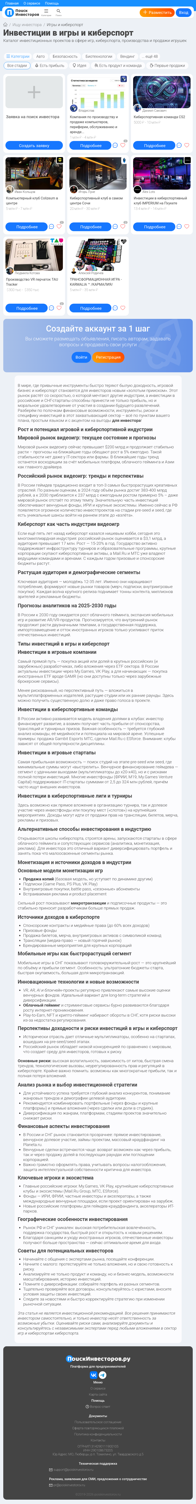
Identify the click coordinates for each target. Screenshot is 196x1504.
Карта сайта (98, 1394)
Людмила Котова (27, 273)
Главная (12, 3)
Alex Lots (148, 192)
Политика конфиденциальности (98, 1434)
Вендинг (127, 56)
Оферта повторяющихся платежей (98, 1428)
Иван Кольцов (25, 192)
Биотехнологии (98, 56)
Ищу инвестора (27, 24)
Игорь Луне (87, 192)
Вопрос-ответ (98, 1407)
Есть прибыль (49, 65)
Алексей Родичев (91, 273)
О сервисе (31, 3)
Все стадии (17, 65)
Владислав (86, 110)
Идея (79, 65)
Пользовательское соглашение (98, 1422)
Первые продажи (167, 65)
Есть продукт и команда (118, 65)
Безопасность (65, 56)
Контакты (98, 1440)
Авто (40, 56)
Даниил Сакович (154, 110)
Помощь (52, 3)
